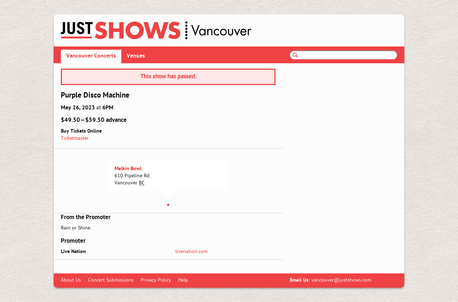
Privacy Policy (156, 280)
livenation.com (191, 251)
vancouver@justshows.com (341, 280)
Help (183, 280)
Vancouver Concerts (91, 56)
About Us (71, 280)
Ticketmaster (75, 138)
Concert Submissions (110, 280)
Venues (136, 56)
